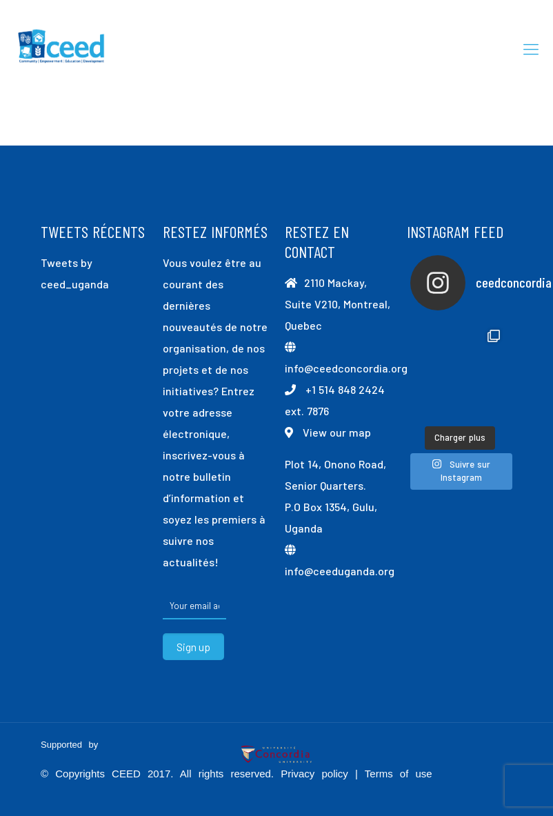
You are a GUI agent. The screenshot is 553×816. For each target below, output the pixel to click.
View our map (337, 432)
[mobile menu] (531, 48)
